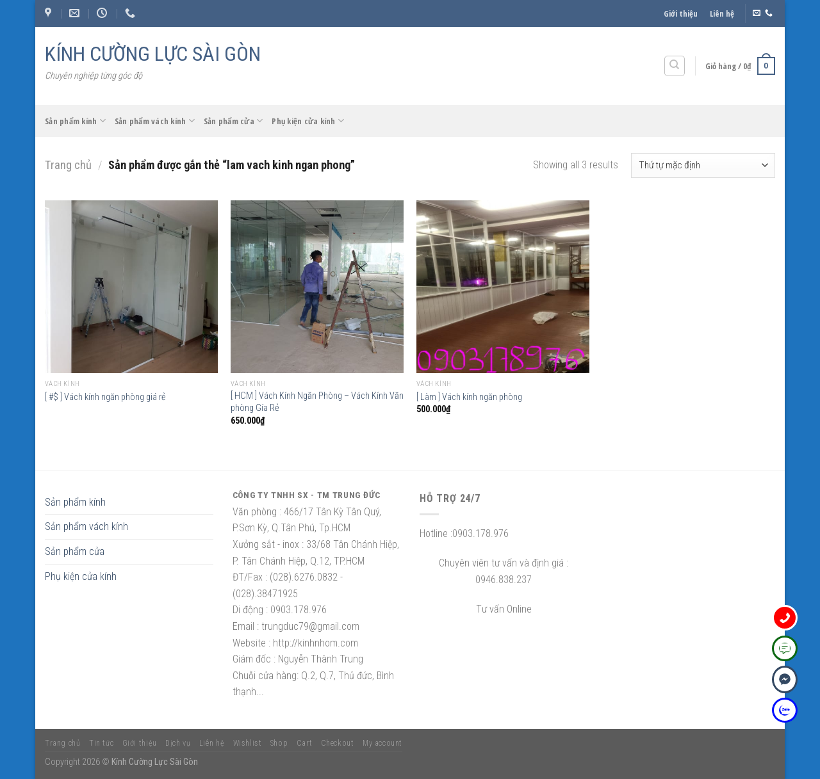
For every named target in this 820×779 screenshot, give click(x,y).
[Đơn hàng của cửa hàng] (703, 165)
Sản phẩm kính (75, 121)
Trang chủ (68, 165)
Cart (304, 743)
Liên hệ (722, 13)
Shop (279, 743)
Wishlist (247, 743)
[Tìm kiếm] (674, 66)
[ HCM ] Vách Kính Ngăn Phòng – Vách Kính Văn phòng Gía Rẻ (317, 402)
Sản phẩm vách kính (155, 121)
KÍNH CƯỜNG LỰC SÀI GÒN (153, 54)
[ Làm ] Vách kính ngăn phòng (469, 397)
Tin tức (101, 743)
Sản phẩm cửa (233, 121)
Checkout (337, 743)
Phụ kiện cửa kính (308, 121)
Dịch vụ (177, 743)
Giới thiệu (681, 13)
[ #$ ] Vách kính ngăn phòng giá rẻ (105, 397)
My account (382, 743)
